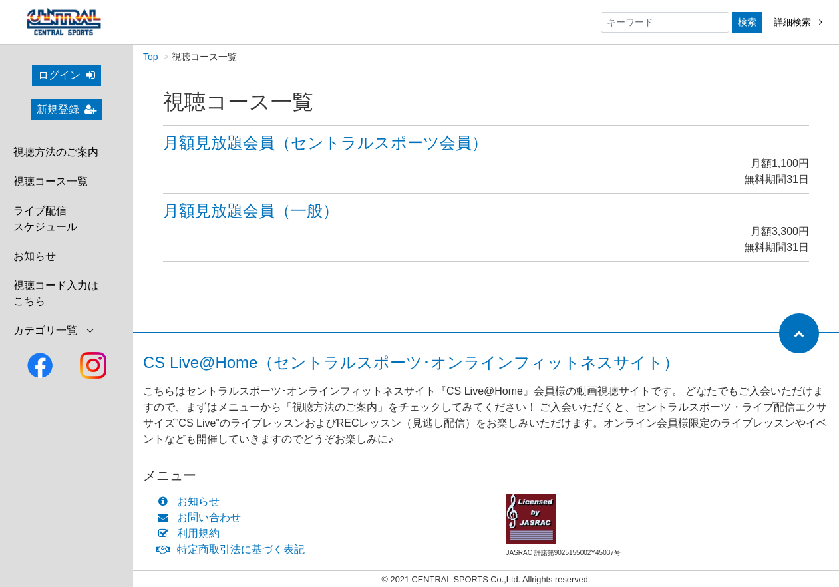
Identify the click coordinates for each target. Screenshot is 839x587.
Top (150, 56)
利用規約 (191, 533)
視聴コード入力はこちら (55, 293)
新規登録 (66, 109)
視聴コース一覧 (50, 181)
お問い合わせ (202, 517)
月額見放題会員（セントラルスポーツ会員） (325, 143)
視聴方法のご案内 (55, 152)
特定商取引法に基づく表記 (234, 549)
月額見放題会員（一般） (251, 211)
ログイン (66, 75)
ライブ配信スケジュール (45, 218)
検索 (747, 22)
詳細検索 (798, 22)
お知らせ (34, 256)
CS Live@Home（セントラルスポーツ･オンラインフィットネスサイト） (411, 362)
